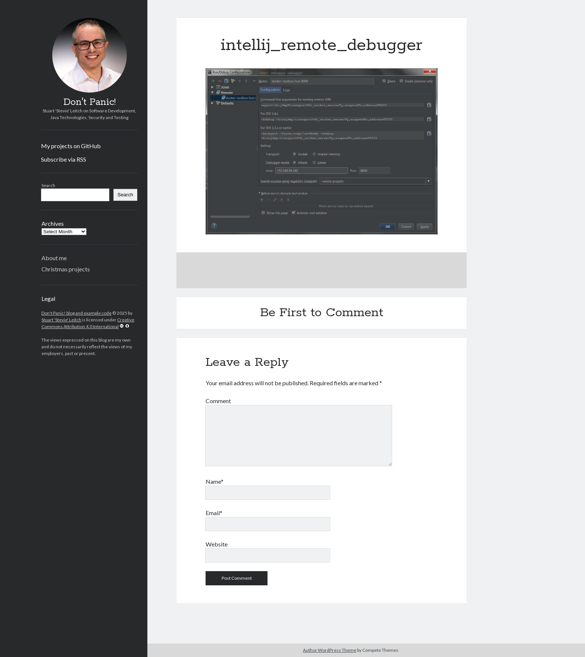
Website (217, 544)
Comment (218, 400)
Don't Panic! (89, 102)
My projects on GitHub (71, 145)
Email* (214, 512)
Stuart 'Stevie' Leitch (61, 320)
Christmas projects (65, 269)
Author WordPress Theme (329, 650)
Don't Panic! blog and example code (76, 313)
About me (54, 257)
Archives (52, 223)
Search (48, 185)
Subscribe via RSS (63, 159)
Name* (214, 481)
